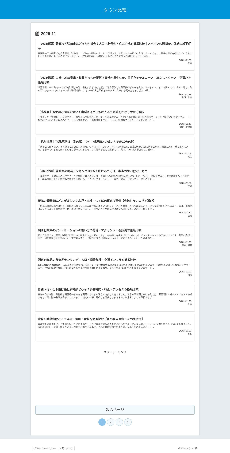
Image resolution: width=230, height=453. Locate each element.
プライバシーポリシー (45, 448)
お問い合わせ (66, 448)
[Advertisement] (115, 377)
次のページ (115, 410)
